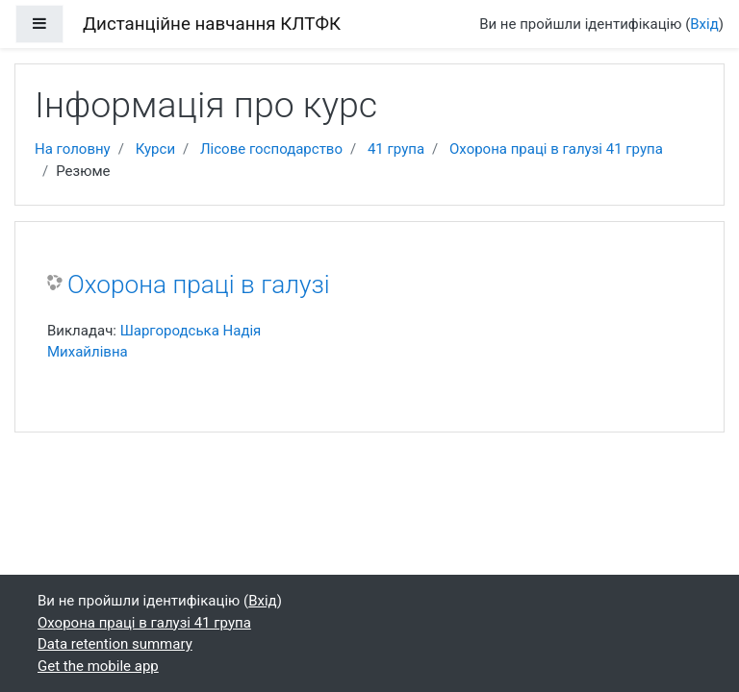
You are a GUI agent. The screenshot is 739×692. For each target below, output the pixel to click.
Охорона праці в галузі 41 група (556, 149)
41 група (396, 149)
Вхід (704, 24)
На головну (73, 149)
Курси (155, 149)
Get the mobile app (98, 666)
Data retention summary (115, 644)
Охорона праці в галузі (198, 284)
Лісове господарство (271, 149)
